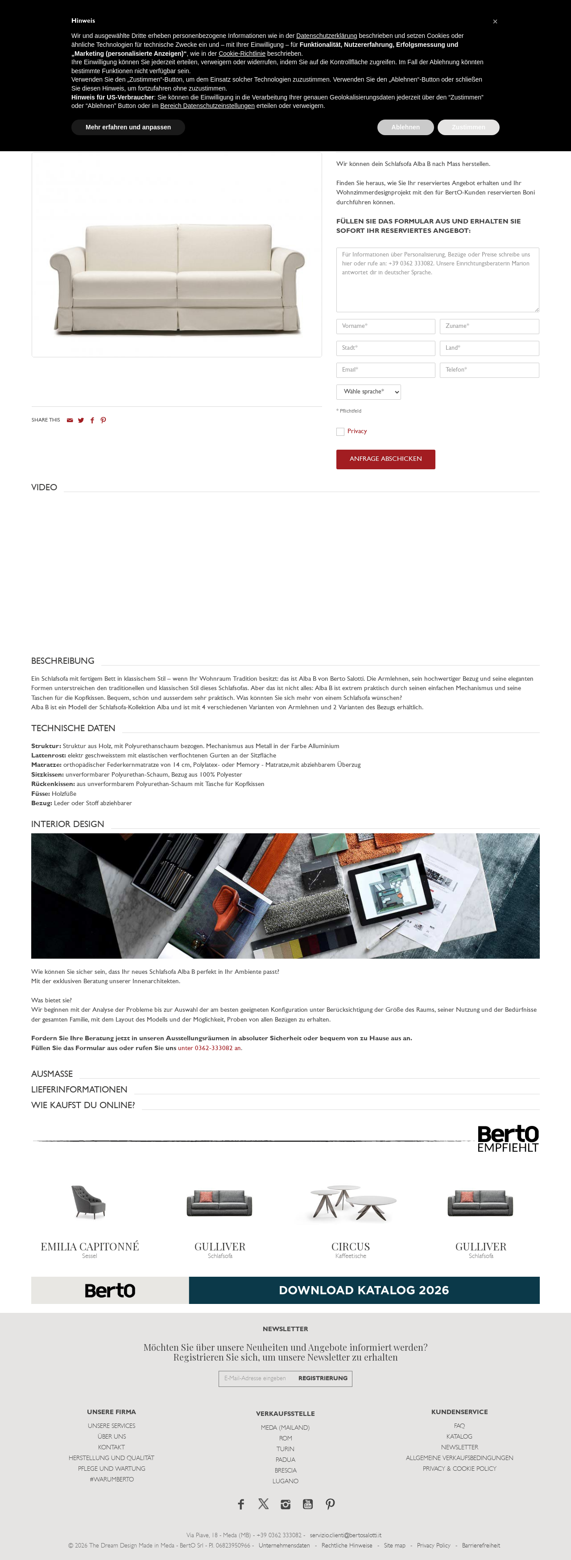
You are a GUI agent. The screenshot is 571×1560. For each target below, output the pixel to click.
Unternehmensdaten (284, 1546)
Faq (459, 1426)
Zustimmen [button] (468, 127)
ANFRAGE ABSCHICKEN (386, 459)
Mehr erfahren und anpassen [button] (128, 127)
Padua (285, 1460)
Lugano (285, 1481)
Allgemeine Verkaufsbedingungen (459, 1458)
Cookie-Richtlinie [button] (242, 53)
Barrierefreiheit (481, 1546)
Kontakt (111, 1447)
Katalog (459, 1437)
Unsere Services (111, 1426)
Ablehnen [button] (406, 127)
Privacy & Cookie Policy (460, 1469)
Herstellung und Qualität (111, 1458)
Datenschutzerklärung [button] (326, 35)
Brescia (286, 1471)
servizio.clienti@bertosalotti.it (345, 1535)
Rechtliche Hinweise (347, 1546)
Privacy (357, 431)
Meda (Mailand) (285, 1428)
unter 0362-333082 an (209, 1048)
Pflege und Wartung (111, 1469)
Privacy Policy (434, 1546)
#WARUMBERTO (112, 1480)
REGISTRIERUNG (323, 1379)
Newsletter (459, 1447)
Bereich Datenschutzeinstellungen (207, 105)
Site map (394, 1546)
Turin (285, 1449)
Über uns (112, 1437)
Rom (285, 1439)
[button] (285, 487)
